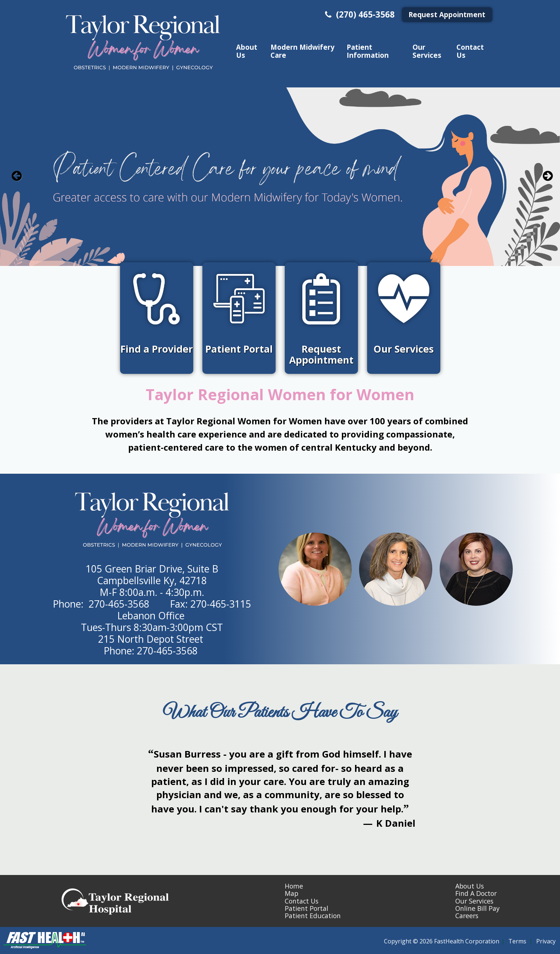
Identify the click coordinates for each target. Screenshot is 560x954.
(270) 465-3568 (359, 14)
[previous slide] (16, 178)
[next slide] (543, 178)
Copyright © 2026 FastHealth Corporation (441, 941)
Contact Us (470, 50)
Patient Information (368, 50)
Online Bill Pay (477, 908)
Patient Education (313, 915)
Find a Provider (156, 349)
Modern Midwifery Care (302, 50)
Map (291, 893)
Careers (466, 915)
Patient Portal (239, 349)
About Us (246, 50)
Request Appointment (446, 14)
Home (294, 886)
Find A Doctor (476, 893)
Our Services (426, 50)
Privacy (546, 941)
